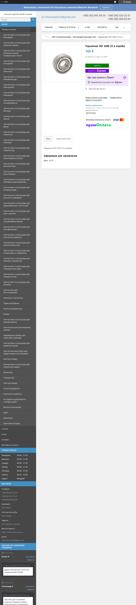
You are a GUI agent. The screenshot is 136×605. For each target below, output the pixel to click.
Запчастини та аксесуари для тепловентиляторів (16, 267)
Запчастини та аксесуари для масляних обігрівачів (16, 259)
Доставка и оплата (10, 445)
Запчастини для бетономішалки (10, 291)
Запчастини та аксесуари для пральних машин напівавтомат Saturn (16, 53)
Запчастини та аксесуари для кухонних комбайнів (16, 196)
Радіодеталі (8, 377)
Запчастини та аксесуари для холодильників (16, 228)
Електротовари (10, 359)
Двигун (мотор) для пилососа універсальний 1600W (17, 571)
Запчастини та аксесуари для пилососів (16, 70)
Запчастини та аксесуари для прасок (16, 117)
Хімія (5, 412)
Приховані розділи (11, 423)
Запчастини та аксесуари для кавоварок (16, 93)
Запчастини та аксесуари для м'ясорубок (16, 62)
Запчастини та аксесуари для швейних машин (16, 344)
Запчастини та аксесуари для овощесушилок (16, 320)
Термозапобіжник (11, 303)
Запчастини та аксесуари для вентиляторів (16, 164)
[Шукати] (33, 20)
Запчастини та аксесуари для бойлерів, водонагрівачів (16, 180)
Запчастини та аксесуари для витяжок (16, 283)
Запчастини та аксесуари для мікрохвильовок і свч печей (16, 204)
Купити (97, 65)
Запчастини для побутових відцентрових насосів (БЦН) (15, 352)
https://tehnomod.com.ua (12, 532)
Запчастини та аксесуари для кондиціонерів (16, 188)
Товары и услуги (9, 29)
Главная (49, 27)
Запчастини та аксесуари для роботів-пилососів (16, 243)
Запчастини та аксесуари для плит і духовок (16, 212)
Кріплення (7, 418)
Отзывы (5, 439)
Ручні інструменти (11, 388)
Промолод (7, 372)
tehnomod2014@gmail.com (13, 540)
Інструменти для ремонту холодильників (14, 400)
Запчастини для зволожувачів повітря (16, 328)
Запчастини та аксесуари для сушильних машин (16, 365)
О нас (4, 434)
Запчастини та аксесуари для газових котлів (16, 275)
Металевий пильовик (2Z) (84, 37)
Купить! (106, 7)
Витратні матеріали (12, 407)
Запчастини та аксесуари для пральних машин (16, 43)
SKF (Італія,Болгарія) (61, 37)
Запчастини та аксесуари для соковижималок (16, 101)
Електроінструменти (12, 394)
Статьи (5, 429)
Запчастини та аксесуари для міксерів (16, 109)
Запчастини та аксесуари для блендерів (16, 36)
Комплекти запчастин (13, 298)
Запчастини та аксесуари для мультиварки (16, 172)
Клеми (6, 314)
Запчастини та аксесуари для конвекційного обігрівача (16, 251)
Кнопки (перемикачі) (12, 308)
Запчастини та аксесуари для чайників (16, 141)
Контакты (102, 27)
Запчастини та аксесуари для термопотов (16, 149)
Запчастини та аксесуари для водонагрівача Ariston (16, 156)
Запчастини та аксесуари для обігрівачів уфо (16, 78)
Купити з (97, 71)
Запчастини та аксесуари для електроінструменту (16, 235)
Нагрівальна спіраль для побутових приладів (14, 336)
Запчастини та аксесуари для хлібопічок (16, 133)
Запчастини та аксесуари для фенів (16, 125)
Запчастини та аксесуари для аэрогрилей (16, 85)
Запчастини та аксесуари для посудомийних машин (16, 220)
